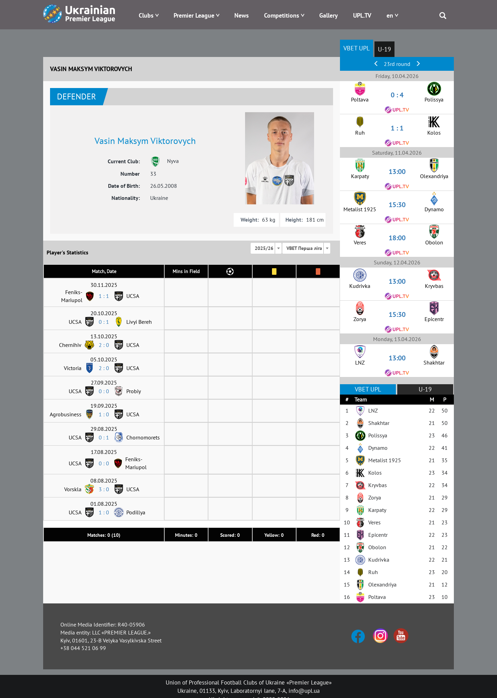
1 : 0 (104, 414)
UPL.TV (362, 15)
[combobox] (266, 248)
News (241, 15)
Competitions (281, 15)
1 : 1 (104, 295)
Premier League (194, 15)
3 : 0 (104, 489)
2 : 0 (104, 344)
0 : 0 (104, 391)
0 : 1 (104, 321)
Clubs (146, 15)
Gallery (328, 15)
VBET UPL (356, 48)
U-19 (384, 49)
